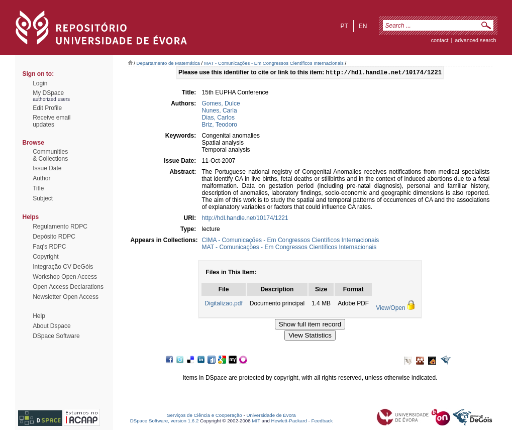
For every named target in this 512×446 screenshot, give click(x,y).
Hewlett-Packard (289, 421)
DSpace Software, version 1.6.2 (164, 421)
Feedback (322, 421)
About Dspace (51, 325)
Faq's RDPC (49, 246)
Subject (43, 198)
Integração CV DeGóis (63, 266)
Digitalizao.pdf (223, 304)
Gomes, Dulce (221, 104)
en (363, 26)
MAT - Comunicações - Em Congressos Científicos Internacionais (274, 63)
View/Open (390, 308)
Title (38, 188)
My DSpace (48, 92)
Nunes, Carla (219, 111)
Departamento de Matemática (168, 63)
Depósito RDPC (54, 236)
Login (40, 83)
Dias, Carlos (218, 118)
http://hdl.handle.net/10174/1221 (245, 218)
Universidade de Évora (270, 416)
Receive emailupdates (51, 121)
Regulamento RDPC (60, 226)
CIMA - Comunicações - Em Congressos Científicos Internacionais (290, 241)
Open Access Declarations (68, 286)
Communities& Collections (50, 155)
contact (440, 40)
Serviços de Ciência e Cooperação (204, 416)
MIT (256, 421)
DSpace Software (56, 336)
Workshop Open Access (65, 276)
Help (39, 315)
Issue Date (47, 168)
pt (344, 26)
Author (41, 178)
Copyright (45, 256)
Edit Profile (47, 108)
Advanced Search (475, 40)
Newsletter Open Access (65, 296)
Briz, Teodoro (219, 125)
